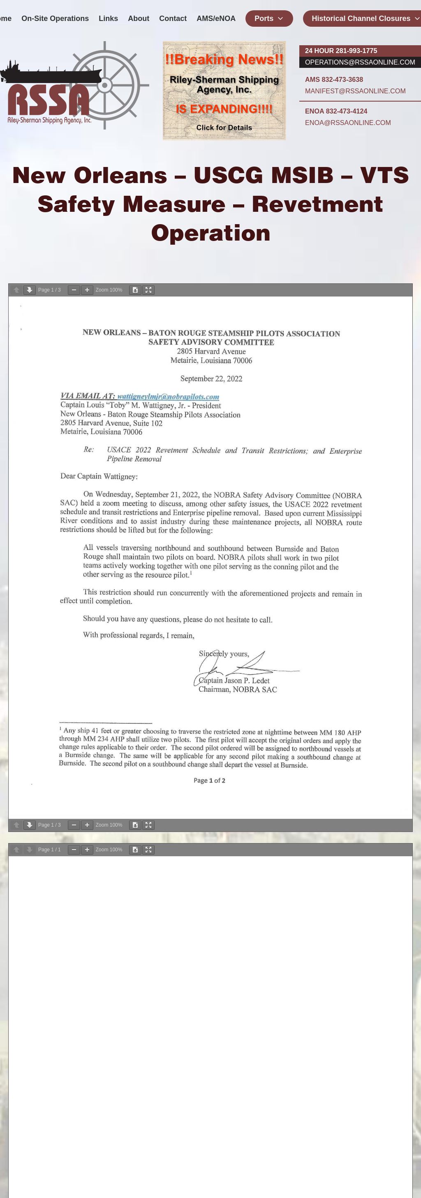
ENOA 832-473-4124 (336, 111)
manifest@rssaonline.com (355, 91)
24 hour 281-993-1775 (341, 50)
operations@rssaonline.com (360, 62)
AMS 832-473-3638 (334, 79)
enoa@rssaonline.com (348, 122)
